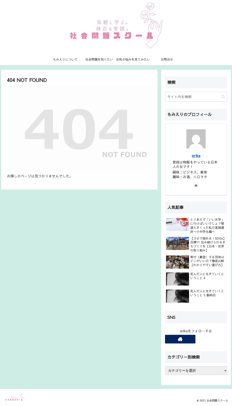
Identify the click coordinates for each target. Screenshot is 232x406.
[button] (223, 96)
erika (196, 155)
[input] (196, 97)
